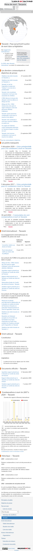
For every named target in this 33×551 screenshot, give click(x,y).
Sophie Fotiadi (11, 548)
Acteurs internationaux (7, 532)
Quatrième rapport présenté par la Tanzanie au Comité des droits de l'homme (10, 272)
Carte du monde (7, 509)
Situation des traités (8, 526)
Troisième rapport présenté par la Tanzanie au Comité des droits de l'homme (10, 288)
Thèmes (3, 538)
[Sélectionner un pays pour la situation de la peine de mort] (9, 511)
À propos (16, 550)
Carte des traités (7, 529)
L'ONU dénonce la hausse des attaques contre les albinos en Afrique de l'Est (10, 99)
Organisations (6, 535)
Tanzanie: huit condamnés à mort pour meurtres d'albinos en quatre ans (10, 121)
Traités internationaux (9, 523)
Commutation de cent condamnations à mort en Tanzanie (15, 216)
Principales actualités (6, 500)
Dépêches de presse (6, 503)
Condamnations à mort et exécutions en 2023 (12, 451)
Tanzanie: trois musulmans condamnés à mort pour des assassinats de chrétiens (9, 93)
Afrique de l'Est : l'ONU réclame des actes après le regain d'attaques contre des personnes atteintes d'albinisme (9, 107)
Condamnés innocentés (9, 544)
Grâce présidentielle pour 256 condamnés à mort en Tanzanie (23, 58)
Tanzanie (10, 181)
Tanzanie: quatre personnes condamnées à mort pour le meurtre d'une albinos (9, 115)
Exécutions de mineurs (9, 541)
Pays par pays (5, 506)
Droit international (6, 520)
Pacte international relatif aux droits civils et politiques (8, 251)
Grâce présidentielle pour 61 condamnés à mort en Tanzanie (16, 185)
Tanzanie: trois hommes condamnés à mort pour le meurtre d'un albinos (9, 135)
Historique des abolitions (9, 515)
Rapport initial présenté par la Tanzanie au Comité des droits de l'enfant (10, 278)
